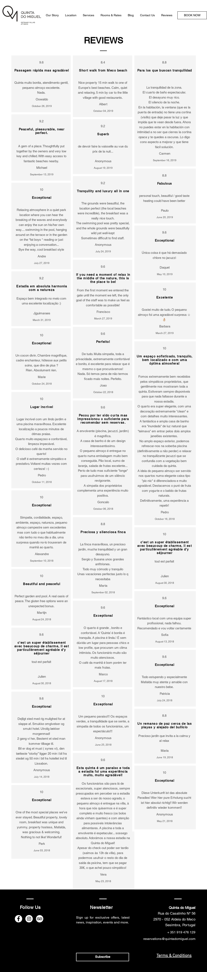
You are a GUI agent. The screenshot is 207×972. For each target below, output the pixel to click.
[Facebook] (18, 918)
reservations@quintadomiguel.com (169, 939)
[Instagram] (29, 918)
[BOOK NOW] (192, 15)
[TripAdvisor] (39, 918)
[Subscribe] (102, 957)
